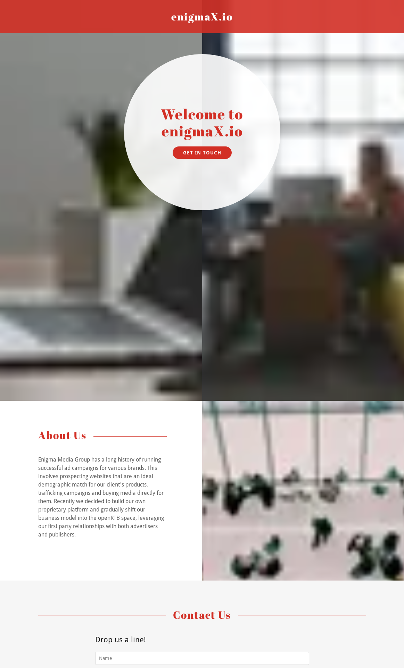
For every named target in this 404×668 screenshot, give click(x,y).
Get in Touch (202, 152)
